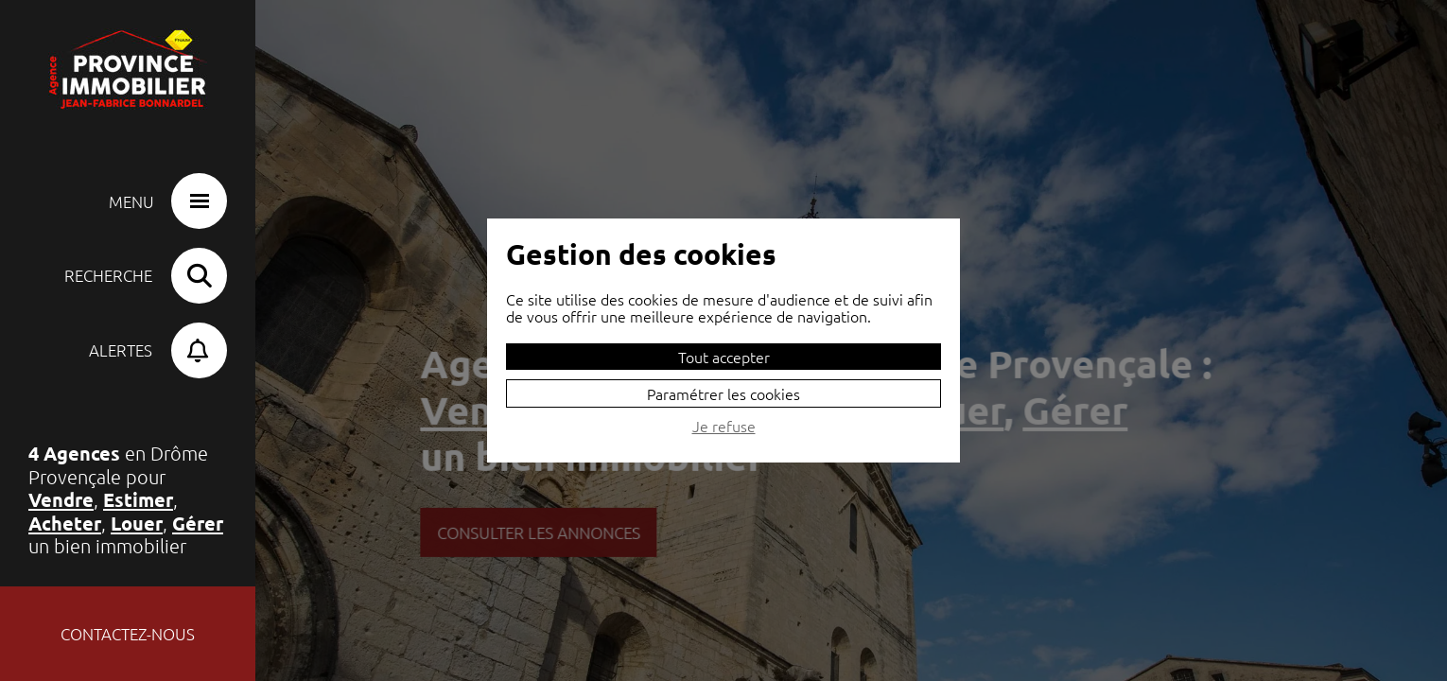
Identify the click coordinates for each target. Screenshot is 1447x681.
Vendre (61, 499)
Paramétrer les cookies (723, 393)
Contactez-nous (128, 633)
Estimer (138, 499)
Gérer (197, 523)
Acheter (64, 523)
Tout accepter (724, 356)
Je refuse (724, 426)
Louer (137, 523)
